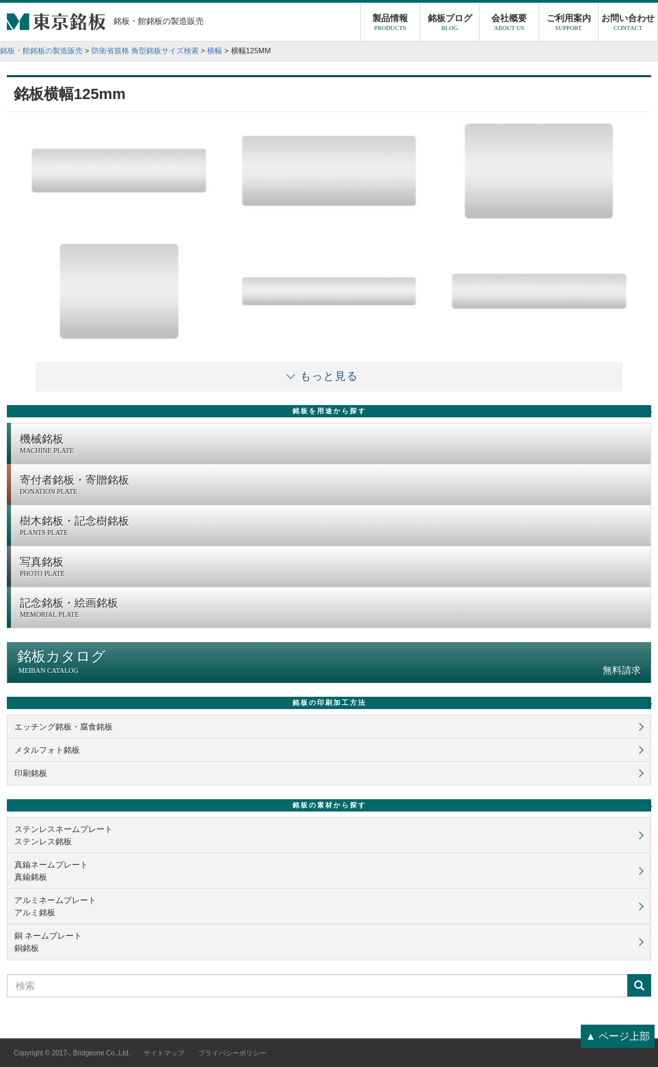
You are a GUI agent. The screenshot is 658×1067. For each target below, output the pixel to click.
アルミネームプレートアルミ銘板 (55, 906)
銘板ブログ (449, 24)
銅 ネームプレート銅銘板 (48, 942)
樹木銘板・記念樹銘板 (332, 526)
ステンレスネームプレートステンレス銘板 (63, 835)
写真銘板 (332, 567)
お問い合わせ (628, 24)
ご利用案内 (568, 24)
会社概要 (509, 24)
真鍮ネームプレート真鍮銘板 (51, 871)
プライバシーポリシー (232, 1053)
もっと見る (329, 376)
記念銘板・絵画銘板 (332, 608)
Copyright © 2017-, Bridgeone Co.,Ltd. (72, 1053)
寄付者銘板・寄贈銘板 (332, 485)
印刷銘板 (30, 773)
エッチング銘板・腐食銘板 (63, 727)
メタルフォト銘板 (47, 750)
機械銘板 (332, 444)
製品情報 (390, 24)
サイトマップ (163, 1053)
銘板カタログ (329, 662)
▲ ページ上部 (618, 1036)
